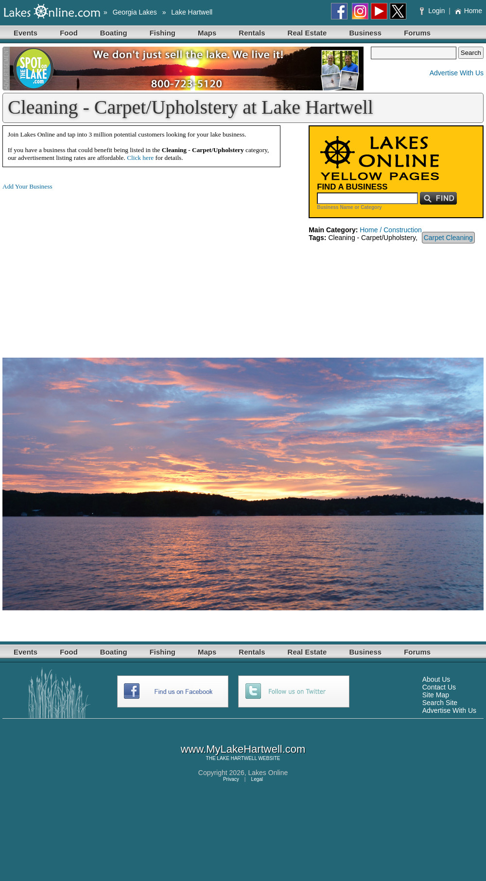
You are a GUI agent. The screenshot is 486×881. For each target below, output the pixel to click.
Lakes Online (268, 773)
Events (25, 33)
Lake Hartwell (191, 12)
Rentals (252, 33)
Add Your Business (27, 186)
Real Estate (307, 33)
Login (433, 11)
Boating (113, 33)
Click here (140, 157)
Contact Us (439, 687)
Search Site (439, 703)
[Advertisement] (84, 266)
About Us (436, 679)
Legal (257, 779)
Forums (417, 33)
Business (365, 33)
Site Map (435, 695)
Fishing (162, 33)
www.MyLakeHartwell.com (243, 749)
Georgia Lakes (135, 12)
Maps (207, 33)
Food (69, 33)
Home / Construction (391, 230)
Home (468, 11)
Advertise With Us (457, 73)
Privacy (231, 779)
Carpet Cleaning (448, 238)
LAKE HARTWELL (237, 758)
